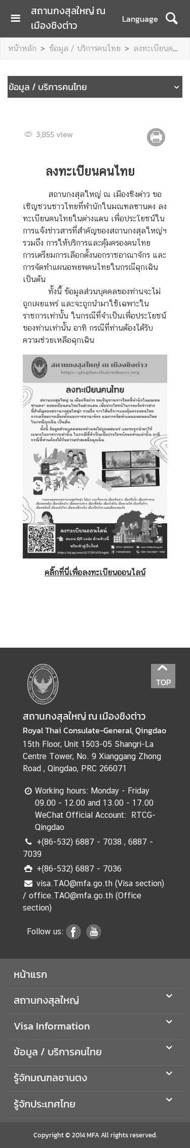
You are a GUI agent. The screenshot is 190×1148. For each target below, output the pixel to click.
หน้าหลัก (22, 48)
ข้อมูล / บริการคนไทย (85, 48)
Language (140, 19)
